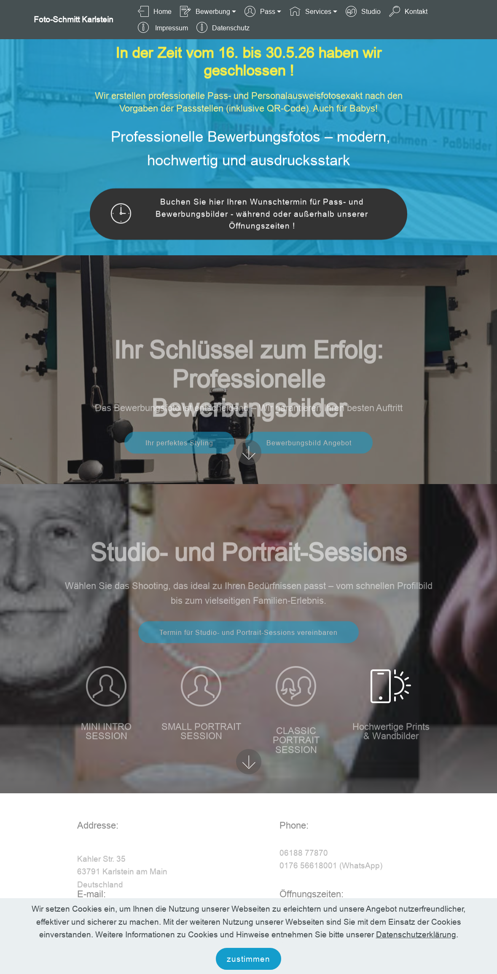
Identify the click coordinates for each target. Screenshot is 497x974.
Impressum (163, 28)
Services (310, 11)
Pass (259, 11)
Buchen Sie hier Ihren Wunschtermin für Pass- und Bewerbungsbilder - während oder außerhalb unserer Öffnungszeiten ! (239, 215)
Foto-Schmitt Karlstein (73, 20)
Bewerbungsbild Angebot (309, 453)
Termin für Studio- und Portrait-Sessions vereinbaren (248, 642)
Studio (363, 11)
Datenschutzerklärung (416, 953)
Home (154, 11)
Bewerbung (205, 11)
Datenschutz (222, 28)
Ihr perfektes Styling (179, 453)
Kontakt (408, 11)
